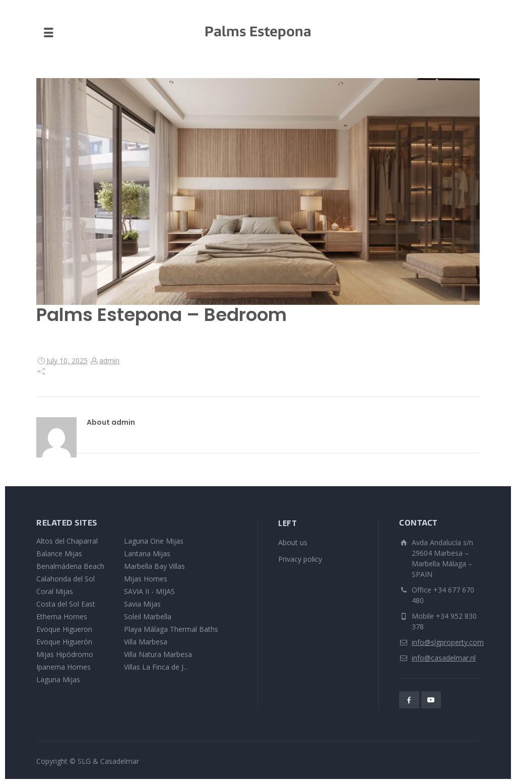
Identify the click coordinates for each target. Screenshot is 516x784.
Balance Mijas (59, 553)
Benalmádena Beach (70, 566)
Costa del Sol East (65, 604)
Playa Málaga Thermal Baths (171, 629)
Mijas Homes (145, 578)
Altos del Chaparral (67, 541)
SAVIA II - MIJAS (149, 591)
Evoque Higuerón (64, 641)
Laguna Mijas (58, 679)
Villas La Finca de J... (156, 667)
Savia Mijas (142, 604)
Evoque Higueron (64, 629)
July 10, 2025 (67, 360)
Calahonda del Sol (65, 578)
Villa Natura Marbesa (158, 654)
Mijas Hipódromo (64, 654)
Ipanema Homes (63, 667)
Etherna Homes (61, 616)
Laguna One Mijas (153, 541)
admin (109, 360)
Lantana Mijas (147, 553)
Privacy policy (300, 559)
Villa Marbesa (145, 641)
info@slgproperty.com (448, 642)
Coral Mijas (54, 591)
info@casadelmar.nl (444, 658)
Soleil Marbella (147, 616)
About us (292, 542)
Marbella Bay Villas (154, 566)
